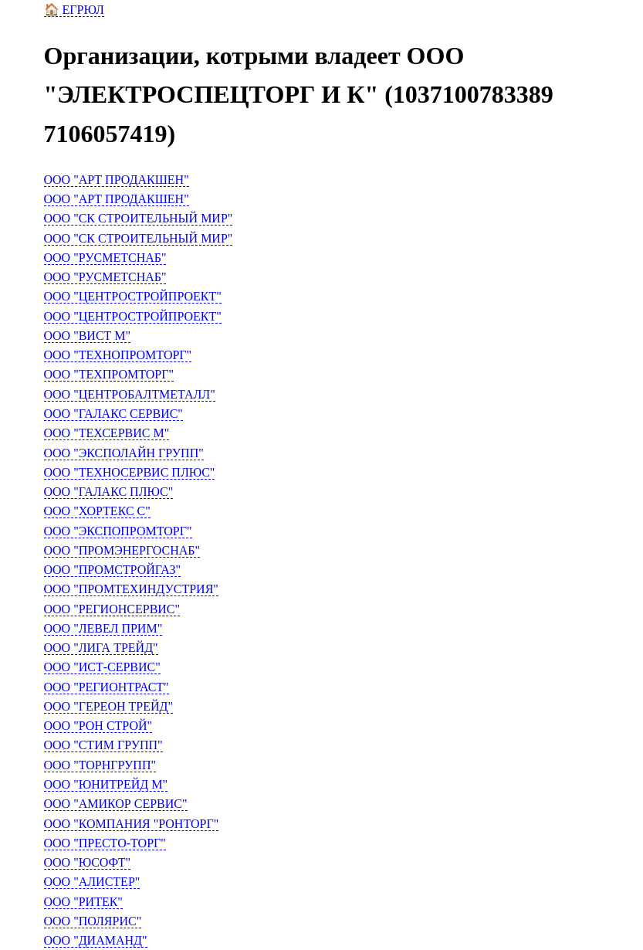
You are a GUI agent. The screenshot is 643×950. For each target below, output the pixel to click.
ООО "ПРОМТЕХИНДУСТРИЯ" (131, 588)
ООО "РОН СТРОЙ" (98, 725)
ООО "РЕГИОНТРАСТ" (106, 687)
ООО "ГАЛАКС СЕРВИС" (113, 413)
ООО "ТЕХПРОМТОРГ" (109, 374)
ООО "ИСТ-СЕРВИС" (102, 666)
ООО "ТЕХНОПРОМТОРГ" (118, 354)
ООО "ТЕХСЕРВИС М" (107, 432)
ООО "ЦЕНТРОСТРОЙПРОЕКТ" (133, 296)
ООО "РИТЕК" (83, 901)
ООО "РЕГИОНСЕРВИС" (112, 609)
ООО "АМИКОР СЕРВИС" (116, 803)
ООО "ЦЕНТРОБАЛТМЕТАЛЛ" (129, 394)
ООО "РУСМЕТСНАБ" (105, 257)
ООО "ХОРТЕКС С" (97, 510)
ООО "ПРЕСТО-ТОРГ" (105, 843)
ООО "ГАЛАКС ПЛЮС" (109, 491)
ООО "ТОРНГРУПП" (100, 765)
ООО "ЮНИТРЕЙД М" (106, 784)
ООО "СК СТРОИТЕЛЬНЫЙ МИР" (138, 218)
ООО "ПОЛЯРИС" (93, 921)
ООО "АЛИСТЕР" (92, 881)
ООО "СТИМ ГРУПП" (103, 745)
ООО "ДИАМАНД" (95, 940)
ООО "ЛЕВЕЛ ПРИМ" (103, 628)
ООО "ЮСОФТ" (87, 862)
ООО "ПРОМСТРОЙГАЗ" (112, 569)
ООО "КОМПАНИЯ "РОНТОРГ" (131, 823)
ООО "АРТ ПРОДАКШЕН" (116, 179)
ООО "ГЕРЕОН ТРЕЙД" (108, 706)
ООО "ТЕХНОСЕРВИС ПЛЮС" (129, 472)
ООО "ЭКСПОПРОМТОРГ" (118, 531)
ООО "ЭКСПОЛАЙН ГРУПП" (124, 453)
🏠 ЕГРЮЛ (74, 9)
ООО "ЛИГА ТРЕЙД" (101, 647)
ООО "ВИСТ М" (87, 335)
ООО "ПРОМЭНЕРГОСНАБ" (122, 550)
